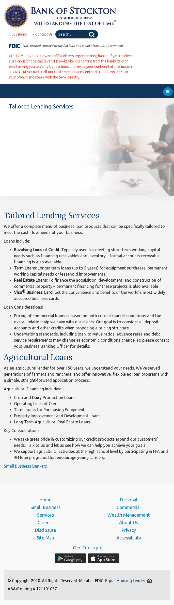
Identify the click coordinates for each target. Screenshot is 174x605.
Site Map (45, 537)
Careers (45, 522)
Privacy (128, 530)
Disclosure (45, 530)
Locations (18, 34)
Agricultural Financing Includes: (32, 389)
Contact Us (43, 34)
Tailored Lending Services (52, 215)
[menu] (168, 91)
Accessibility (128, 537)
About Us (128, 522)
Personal (128, 499)
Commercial (129, 507)
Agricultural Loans (38, 357)
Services (45, 514)
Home (45, 499)
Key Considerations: (22, 430)
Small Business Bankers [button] (25, 466)
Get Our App (87, 547)
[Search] (76, 34)
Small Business (45, 507)
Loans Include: (17, 241)
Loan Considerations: (23, 307)
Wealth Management (128, 514)
